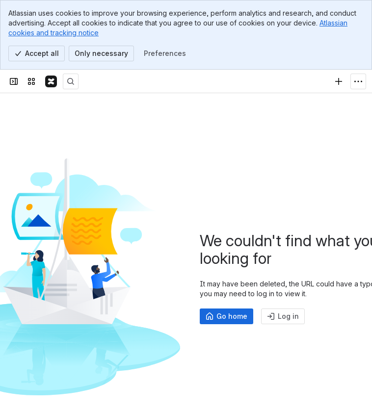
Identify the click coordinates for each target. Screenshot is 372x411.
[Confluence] (51, 81)
